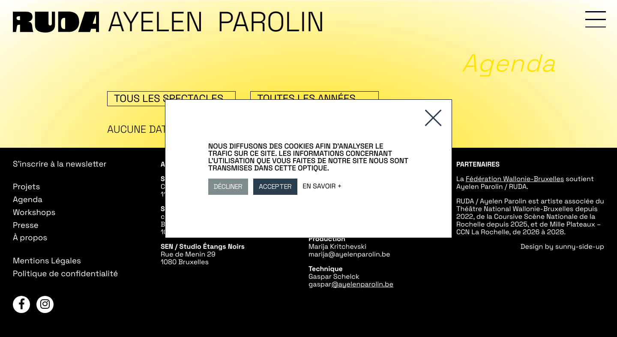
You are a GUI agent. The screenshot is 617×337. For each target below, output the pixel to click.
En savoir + (322, 185)
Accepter (275, 186)
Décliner (228, 186)
